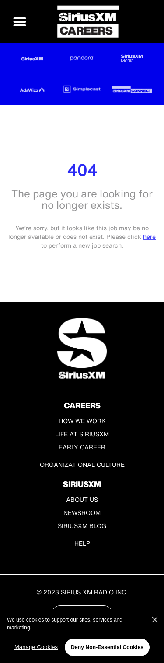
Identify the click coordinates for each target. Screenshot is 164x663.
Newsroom (82, 512)
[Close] (155, 620)
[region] (82, 636)
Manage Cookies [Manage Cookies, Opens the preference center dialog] (36, 647)
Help (82, 543)
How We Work (82, 420)
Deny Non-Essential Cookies (107, 647)
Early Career (82, 447)
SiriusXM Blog (82, 525)
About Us (82, 499)
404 (82, 170)
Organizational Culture (82, 464)
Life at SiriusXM (82, 434)
